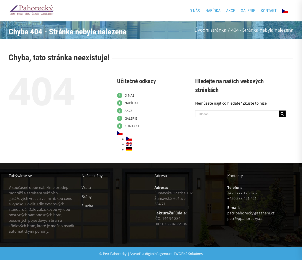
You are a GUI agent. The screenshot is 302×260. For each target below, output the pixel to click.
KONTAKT (132, 126)
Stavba (87, 205)
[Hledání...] (237, 114)
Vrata (86, 187)
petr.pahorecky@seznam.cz (251, 213)
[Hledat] (282, 114)
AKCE (129, 110)
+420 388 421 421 (242, 198)
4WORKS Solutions (188, 253)
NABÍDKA (131, 103)
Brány (87, 196)
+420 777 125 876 (242, 193)
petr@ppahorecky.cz (245, 218)
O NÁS (129, 95)
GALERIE (131, 118)
